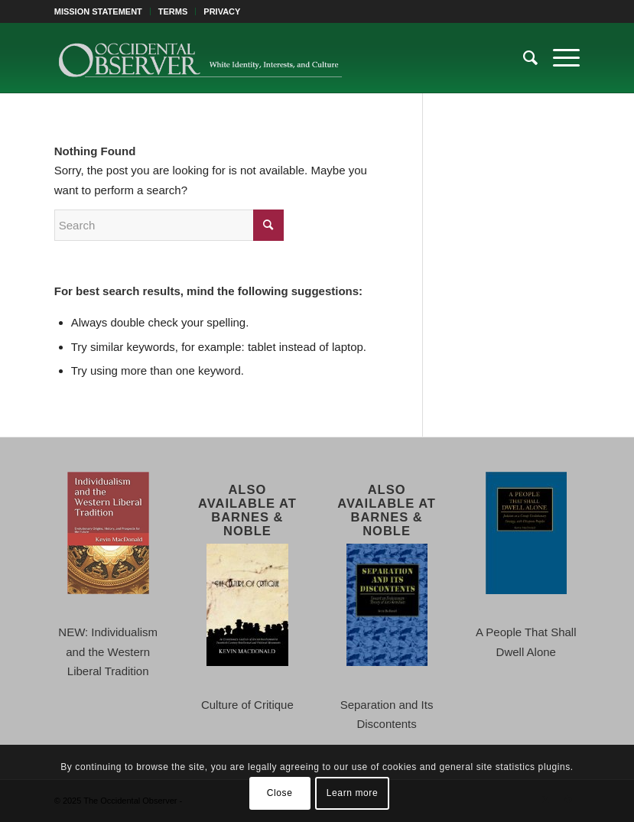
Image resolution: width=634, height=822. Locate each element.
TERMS (173, 11)
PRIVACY (221, 11)
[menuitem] (102, 11)
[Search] (523, 58)
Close (280, 793)
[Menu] (559, 58)
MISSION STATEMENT (98, 11)
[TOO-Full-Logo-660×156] (200, 58)
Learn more (352, 793)
